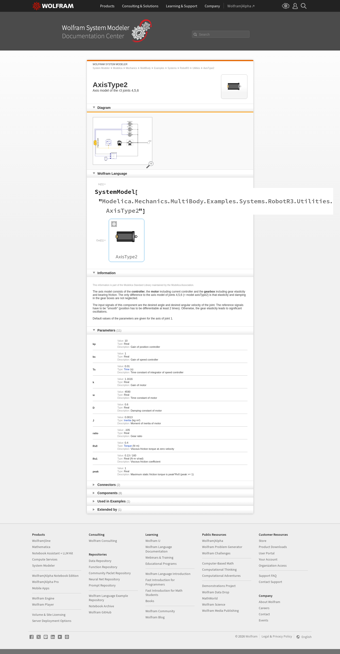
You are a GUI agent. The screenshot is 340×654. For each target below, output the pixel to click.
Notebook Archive (101, 606)
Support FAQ (267, 575)
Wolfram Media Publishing (220, 610)
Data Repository (100, 561)
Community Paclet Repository (110, 573)
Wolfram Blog (155, 617)
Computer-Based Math (218, 563)
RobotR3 (184, 68)
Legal (265, 636)
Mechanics (131, 68)
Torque (128, 445)
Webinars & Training (159, 557)
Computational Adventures (221, 575)
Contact (264, 614)
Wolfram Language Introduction (168, 574)
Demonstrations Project (219, 586)
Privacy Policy (282, 636)
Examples (159, 68)
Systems (172, 68)
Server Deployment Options (51, 621)
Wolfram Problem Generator (222, 547)
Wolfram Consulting (103, 541)
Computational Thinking (219, 569)
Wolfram (252, 636)
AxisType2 (208, 68)
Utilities (196, 68)
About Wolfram (269, 602)
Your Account (268, 559)
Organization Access (273, 565)
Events (263, 620)
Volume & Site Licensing (48, 614)
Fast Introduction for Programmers (160, 582)
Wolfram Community (160, 611)
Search (204, 34)
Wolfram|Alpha (212, 541)
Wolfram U (152, 541)
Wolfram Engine (43, 598)
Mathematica (41, 547)
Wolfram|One (41, 541)
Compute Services (44, 559)
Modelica (118, 68)
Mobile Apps (40, 588)
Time (127, 369)
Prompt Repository (102, 585)
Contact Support (270, 582)
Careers (264, 608)
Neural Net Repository (104, 579)
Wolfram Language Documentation (158, 549)
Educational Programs (161, 563)
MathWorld (210, 598)
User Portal (267, 553)
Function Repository (103, 567)
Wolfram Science (213, 604)
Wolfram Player (43, 604)
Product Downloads (273, 547)
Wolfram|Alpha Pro (45, 582)
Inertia (127, 420)
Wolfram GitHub (100, 612)
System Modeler (101, 68)
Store (262, 541)
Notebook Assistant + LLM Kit (52, 553)
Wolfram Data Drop (215, 592)
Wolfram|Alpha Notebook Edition (55, 575)
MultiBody (145, 68)
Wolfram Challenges (216, 553)
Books (149, 601)
